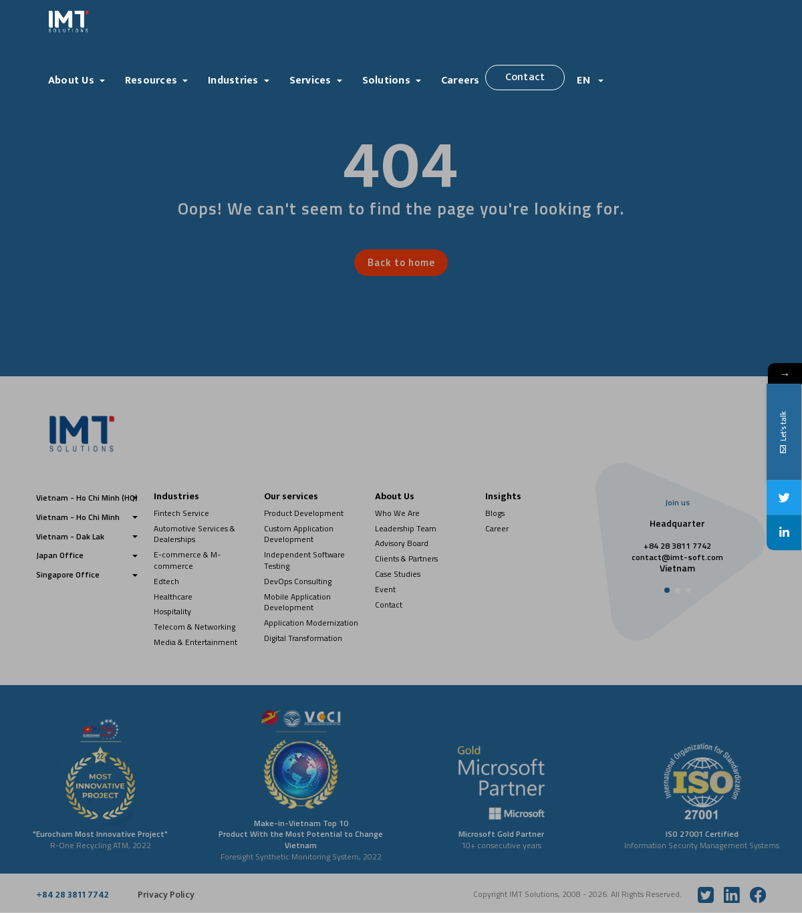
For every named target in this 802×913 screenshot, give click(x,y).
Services (310, 81)
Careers (460, 81)
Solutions (386, 81)
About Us (71, 81)
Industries (233, 81)
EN (585, 81)
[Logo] (130, 21)
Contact (525, 77)
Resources (151, 81)
